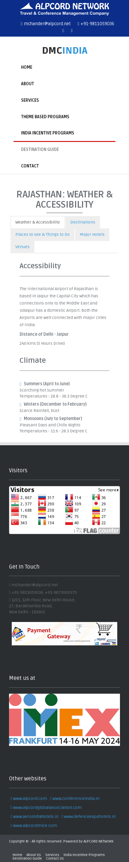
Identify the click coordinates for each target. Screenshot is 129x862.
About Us (34, 855)
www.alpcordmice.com (34, 825)
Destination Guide (40, 149)
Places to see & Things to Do (42, 234)
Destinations (82, 222)
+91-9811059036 (96, 23)
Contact (30, 166)
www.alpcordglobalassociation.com (46, 807)
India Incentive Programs (47, 133)
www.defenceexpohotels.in (88, 816)
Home (26, 67)
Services (30, 100)
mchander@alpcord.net (46, 23)
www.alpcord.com (29, 798)
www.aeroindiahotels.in (34, 816)
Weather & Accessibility (37, 222)
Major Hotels (92, 234)
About (27, 83)
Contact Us (55, 858)
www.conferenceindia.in (74, 798)
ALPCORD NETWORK (98, 841)
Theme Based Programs (45, 116)
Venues (22, 246)
